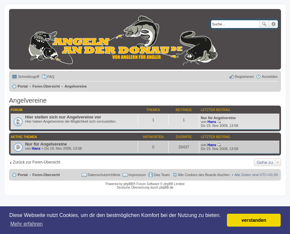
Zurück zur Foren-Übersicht (36, 162)
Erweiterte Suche (273, 24)
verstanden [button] (253, 220)
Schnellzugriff (28, 77)
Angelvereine (28, 100)
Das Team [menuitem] (162, 175)
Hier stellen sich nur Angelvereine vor (63, 117)
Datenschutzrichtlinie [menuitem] (104, 175)
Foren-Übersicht (46, 175)
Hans (212, 122)
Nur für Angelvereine (218, 118)
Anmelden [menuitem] (270, 77)
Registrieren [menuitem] (244, 77)
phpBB (128, 184)
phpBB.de (166, 187)
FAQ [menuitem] (50, 77)
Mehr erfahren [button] (26, 224)
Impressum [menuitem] (137, 175)
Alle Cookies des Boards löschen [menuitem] (204, 175)
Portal (23, 86)
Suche (264, 24)
